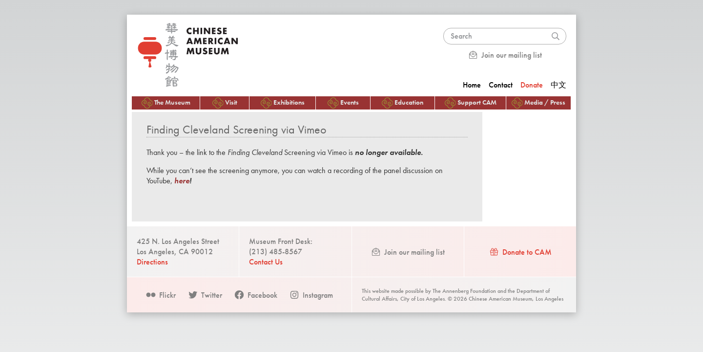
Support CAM (470, 103)
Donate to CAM (520, 252)
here (181, 181)
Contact (501, 85)
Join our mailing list (505, 55)
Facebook (255, 295)
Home (472, 85)
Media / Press (538, 103)
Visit (224, 103)
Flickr (160, 295)
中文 (558, 85)
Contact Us (266, 262)
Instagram (311, 295)
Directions (152, 262)
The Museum (166, 103)
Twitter (204, 295)
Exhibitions (283, 103)
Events (343, 103)
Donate (531, 85)
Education (402, 103)
